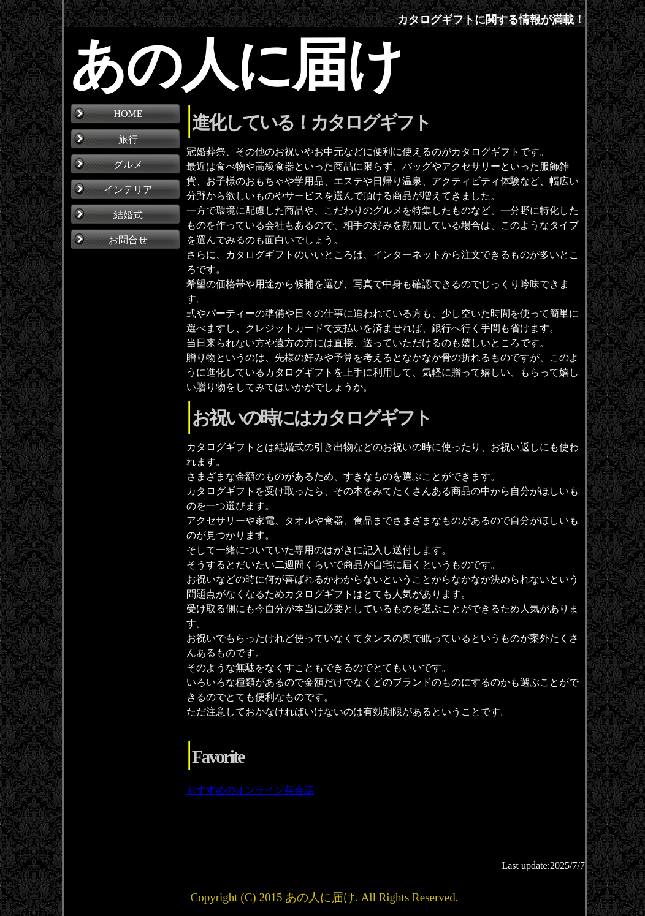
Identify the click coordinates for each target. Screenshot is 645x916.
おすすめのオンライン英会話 (250, 790)
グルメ (128, 164)
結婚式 (128, 215)
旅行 (128, 139)
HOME (127, 113)
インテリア (128, 189)
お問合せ (128, 240)
